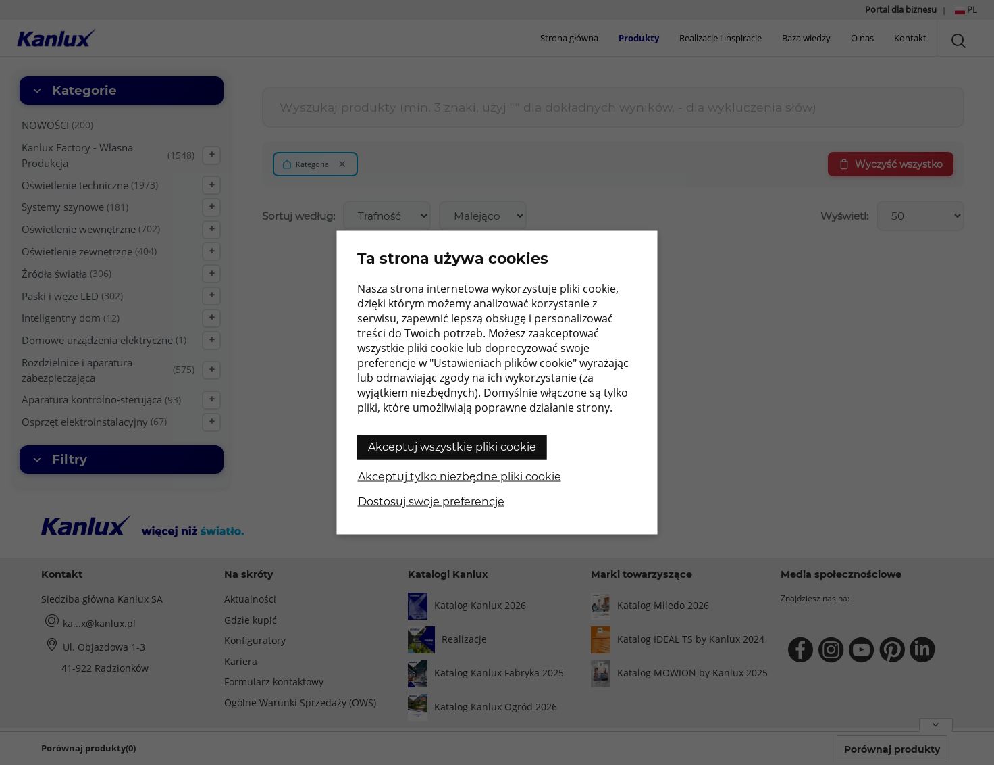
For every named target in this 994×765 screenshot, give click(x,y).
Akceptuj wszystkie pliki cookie (452, 447)
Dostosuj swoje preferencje (431, 501)
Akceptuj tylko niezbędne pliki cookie (459, 476)
